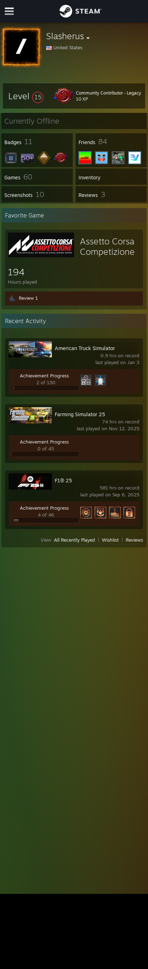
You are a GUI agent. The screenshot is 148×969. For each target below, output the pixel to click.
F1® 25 (63, 480)
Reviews (134, 540)
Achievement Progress (44, 375)
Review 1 (28, 298)
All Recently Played (74, 540)
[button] (26, 96)
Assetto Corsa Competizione (107, 246)
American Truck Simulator (85, 348)
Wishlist (110, 540)
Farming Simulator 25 (80, 414)
